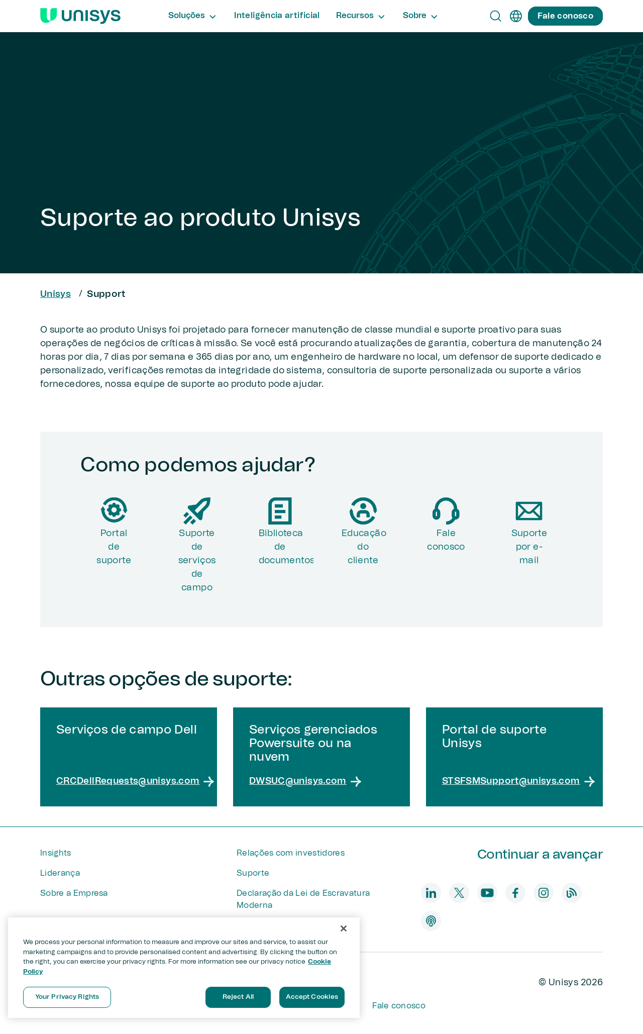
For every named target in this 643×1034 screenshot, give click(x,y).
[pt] (516, 16)
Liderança (60, 873)
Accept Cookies (312, 997)
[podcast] (431, 921)
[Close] (344, 928)
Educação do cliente (364, 547)
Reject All (238, 997)
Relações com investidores (291, 853)
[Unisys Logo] (80, 16)
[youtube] (487, 893)
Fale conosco (446, 540)
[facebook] (515, 893)
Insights (55, 853)
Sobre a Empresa (74, 893)
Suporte (253, 873)
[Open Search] (496, 16)
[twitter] (459, 893)
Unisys (55, 294)
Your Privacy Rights (67, 997)
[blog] (572, 893)
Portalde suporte (113, 547)
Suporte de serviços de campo (197, 560)
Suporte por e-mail (529, 547)
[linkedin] (431, 893)
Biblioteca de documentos (286, 547)
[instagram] (543, 893)
